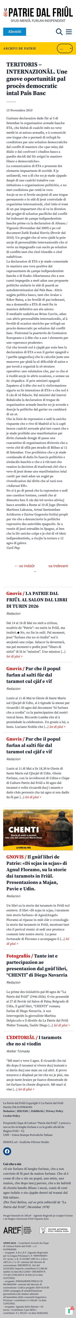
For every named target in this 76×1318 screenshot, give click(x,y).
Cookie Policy (11, 1116)
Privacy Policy (54, 1111)
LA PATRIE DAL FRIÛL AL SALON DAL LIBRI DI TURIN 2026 (36, 600)
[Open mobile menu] (69, 32)
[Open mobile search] (59, 32)
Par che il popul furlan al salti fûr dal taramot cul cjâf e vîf (33, 675)
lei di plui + (14, 656)
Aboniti (14, 31)
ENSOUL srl (10, 1142)
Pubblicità (37, 1111)
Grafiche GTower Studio (34, 1142)
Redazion (9, 1111)
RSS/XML (23, 1111)
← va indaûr (25, 565)
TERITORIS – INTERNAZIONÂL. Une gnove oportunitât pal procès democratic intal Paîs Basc (36, 79)
